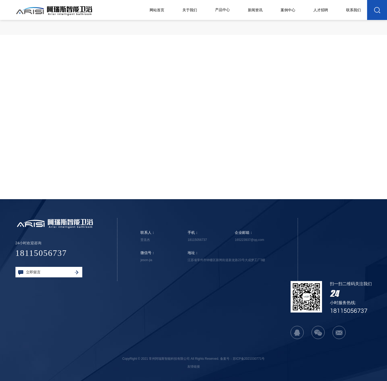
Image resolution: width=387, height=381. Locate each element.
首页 (285, 29)
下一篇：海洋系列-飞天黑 (264, 174)
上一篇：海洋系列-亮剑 (121, 174)
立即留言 (48, 272)
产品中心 (302, 29)
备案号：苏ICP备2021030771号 (242, 359)
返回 (300, 70)
